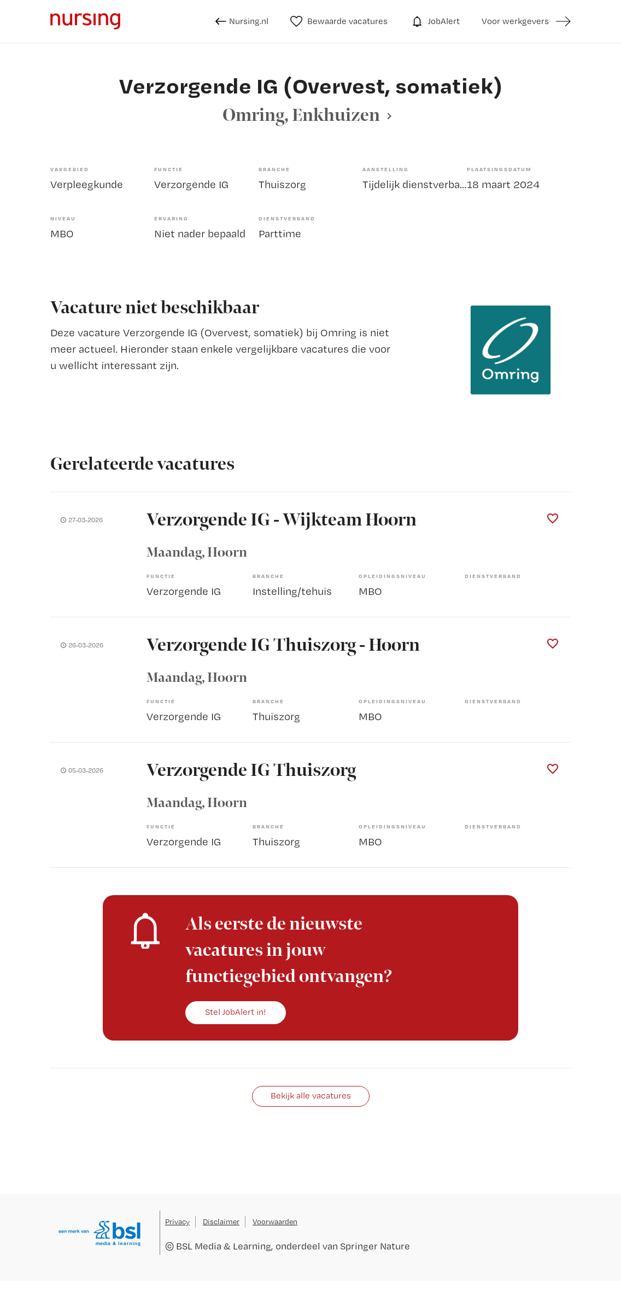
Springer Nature (375, 1246)
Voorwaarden (275, 1221)
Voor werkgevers (515, 21)
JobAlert (434, 21)
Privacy (177, 1221)
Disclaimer (221, 1221)
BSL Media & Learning (223, 1246)
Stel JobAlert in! (235, 1012)
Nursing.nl (241, 21)
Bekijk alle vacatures (311, 1095)
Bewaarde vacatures (339, 21)
